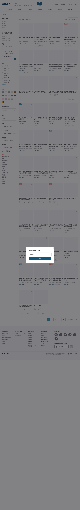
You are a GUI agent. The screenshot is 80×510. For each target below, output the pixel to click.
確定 (40, 258)
